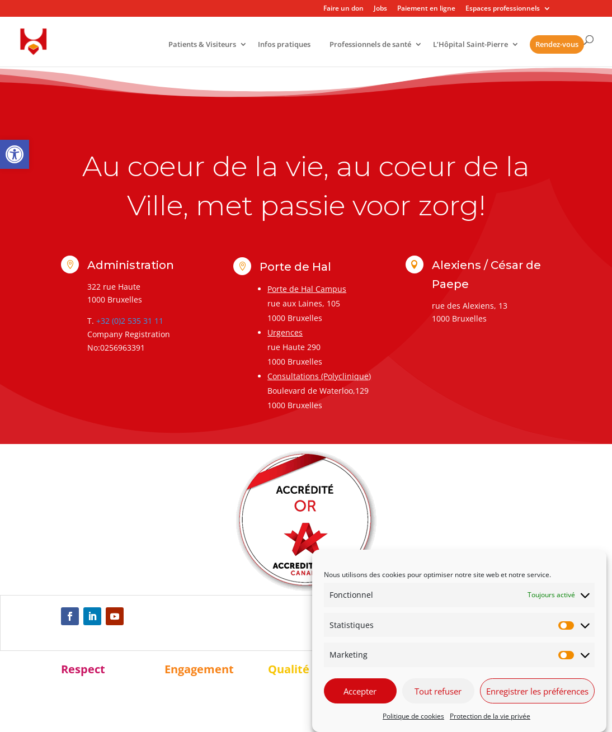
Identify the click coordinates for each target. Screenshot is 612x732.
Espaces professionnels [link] (502, 9)
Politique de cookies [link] (413, 716)
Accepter (359, 691)
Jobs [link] (380, 9)
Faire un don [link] (343, 9)
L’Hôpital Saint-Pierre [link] (470, 45)
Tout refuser (438, 691)
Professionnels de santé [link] (370, 45)
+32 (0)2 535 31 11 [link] (129, 320)
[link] (14, 154)
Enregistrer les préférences (537, 691)
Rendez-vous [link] (556, 44)
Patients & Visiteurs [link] (202, 45)
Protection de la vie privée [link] (490, 716)
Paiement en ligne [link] (426, 9)
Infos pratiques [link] (284, 45)
